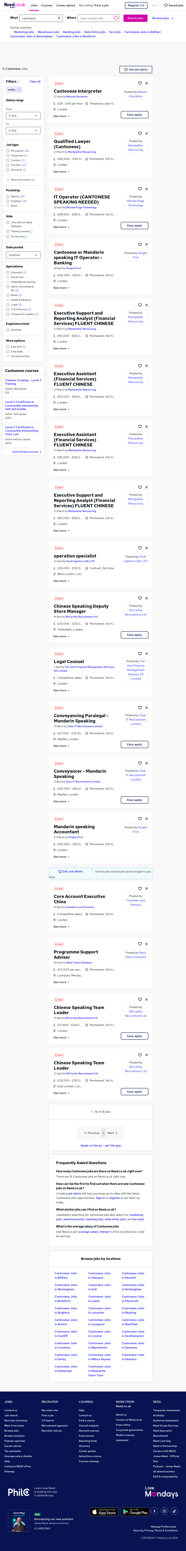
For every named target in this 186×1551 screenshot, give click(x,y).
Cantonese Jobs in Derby (66, 1357)
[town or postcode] (98, 18)
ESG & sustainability (165, 1476)
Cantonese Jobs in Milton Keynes (99, 1357)
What (14, 18)
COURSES (86, 1402)
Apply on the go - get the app (100, 1145)
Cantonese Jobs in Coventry (66, 1345)
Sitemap (9, 1471)
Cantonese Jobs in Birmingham (31, 36)
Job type (12, 145)
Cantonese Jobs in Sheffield (133, 1322)
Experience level (17, 324)
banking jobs (95, 1219)
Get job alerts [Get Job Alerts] (136, 70)
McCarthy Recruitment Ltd (82, 616)
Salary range (15, 100)
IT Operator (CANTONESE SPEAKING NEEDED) (82, 199)
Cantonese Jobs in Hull (99, 1287)
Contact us (10, 1410)
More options (15, 341)
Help (7, 1461)
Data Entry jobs (95, 32)
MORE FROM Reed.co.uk (125, 1404)
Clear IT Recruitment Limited (84, 726)
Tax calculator (12, 1451)
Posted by (13, 190)
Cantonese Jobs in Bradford (75, 36)
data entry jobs (115, 1219)
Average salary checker (18, 1456)
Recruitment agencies (55, 1425)
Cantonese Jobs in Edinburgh (66, 1369)
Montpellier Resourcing (82, 151)
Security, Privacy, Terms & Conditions (155, 1530)
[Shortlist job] (140, 83)
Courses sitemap (89, 1461)
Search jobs (135, 18)
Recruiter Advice (52, 1430)
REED (157, 1402)
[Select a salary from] (23, 115)
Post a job (48, 1415)
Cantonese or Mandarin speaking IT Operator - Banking (79, 257)
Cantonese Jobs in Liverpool (99, 1322)
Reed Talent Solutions (79, 962)
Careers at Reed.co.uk (129, 1419)
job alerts (74, 1193)
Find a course (87, 1420)
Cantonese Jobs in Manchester (99, 1345)
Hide (9, 216)
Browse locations (14, 1435)
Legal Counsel (69, 661)
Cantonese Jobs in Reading (133, 1310)
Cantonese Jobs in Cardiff (66, 1334)
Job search (11, 1415)
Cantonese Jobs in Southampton (133, 1334)
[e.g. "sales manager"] (40, 18)
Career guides (87, 1451)
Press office (123, 1424)
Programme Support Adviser (76, 954)
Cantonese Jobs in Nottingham (133, 1287)
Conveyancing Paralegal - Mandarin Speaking (81, 718)
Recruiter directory (15, 1420)
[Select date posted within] (23, 255)
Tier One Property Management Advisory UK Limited (136, 670)
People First (73, 268)
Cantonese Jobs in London (99, 1334)
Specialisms (14, 266)
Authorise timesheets (166, 1420)
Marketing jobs (24, 32)
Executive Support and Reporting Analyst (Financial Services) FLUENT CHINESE (84, 318)
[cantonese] (14, 89)
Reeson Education (77, 96)
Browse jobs (162, 18)
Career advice (12, 1446)
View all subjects (89, 1425)
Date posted (14, 247)
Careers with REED (164, 1451)
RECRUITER (50, 1402)
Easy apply (134, 115)
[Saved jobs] (173, 5)
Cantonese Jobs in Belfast (142, 32)
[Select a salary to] (23, 130)
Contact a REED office (17, 1466)
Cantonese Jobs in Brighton (66, 1310)
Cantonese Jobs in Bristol (66, 1322)
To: (7, 124)
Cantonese (13, 69)
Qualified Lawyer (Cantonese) (72, 144)
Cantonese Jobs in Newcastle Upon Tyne (99, 1371)
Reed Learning (162, 1440)
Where (71, 18)
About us (121, 1414)
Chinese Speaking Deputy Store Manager (81, 608)
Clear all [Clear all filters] (35, 81)
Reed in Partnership (165, 1446)
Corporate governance (129, 1430)
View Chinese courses (27, 452)
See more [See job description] (61, 116)
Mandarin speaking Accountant (74, 829)
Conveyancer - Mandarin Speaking (80, 773)
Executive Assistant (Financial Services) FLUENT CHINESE (75, 379)
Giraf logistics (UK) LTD (80, 561)
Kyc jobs (115, 32)
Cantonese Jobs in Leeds (99, 1299)
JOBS (8, 1402)
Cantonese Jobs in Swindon (133, 1357)
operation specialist (75, 556)
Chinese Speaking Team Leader (79, 1010)
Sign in (100, 1198)
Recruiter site (50, 1410)
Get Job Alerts (70, 872)
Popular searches (14, 1440)
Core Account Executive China (79, 899)
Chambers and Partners (80, 907)
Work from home (14, 1425)
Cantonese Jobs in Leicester (99, 1310)
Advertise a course (90, 1456)
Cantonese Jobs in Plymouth (133, 1299)
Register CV (136, 5)
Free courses (86, 1435)
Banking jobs (72, 32)
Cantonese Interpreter (78, 91)
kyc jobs (138, 1219)
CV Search (48, 1420)
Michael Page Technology (81, 207)
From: (9, 109)
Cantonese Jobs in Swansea (133, 1345)
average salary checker (94, 1232)
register (114, 1198)
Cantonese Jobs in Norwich (133, 1275)
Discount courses (89, 1430)
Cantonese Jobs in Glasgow (99, 1275)
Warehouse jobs (48, 32)
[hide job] (146, 83)
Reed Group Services (165, 1425)
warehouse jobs (74, 1219)
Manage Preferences (163, 1526)
